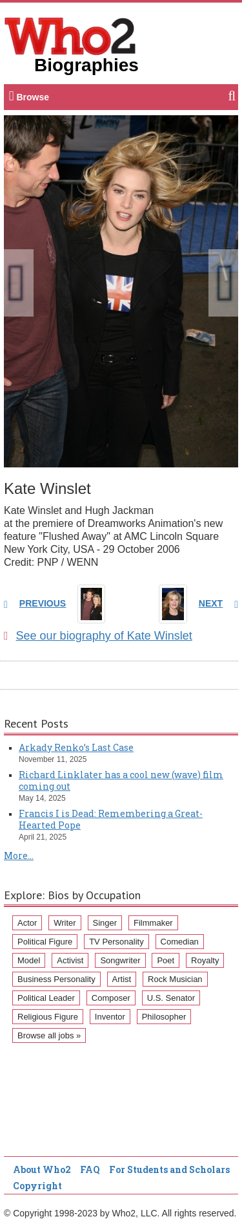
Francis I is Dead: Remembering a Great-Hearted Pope (111, 819)
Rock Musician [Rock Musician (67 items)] (175, 979)
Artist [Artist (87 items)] (122, 979)
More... (19, 855)
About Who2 (42, 1169)
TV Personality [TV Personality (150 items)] (116, 941)
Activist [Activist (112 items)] (70, 960)
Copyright (37, 1186)
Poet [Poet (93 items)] (165, 960)
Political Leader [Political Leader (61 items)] (46, 998)
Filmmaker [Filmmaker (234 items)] (153, 923)
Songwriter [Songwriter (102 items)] (120, 960)
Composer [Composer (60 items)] (111, 998)
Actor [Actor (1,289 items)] (27, 923)
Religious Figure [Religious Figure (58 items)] (47, 1017)
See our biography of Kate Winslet (98, 635)
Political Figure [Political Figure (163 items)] (44, 941)
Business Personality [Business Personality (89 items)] (56, 979)
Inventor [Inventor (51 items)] (110, 1017)
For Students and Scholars (169, 1169)
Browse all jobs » (49, 1035)
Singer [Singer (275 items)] (105, 923)
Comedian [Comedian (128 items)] (180, 941)
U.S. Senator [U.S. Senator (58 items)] (171, 998)
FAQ (90, 1169)
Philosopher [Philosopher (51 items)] (164, 1017)
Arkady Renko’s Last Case (76, 747)
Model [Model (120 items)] (28, 960)
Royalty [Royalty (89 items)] (205, 960)
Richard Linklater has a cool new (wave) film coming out (121, 780)
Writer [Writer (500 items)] (65, 923)
